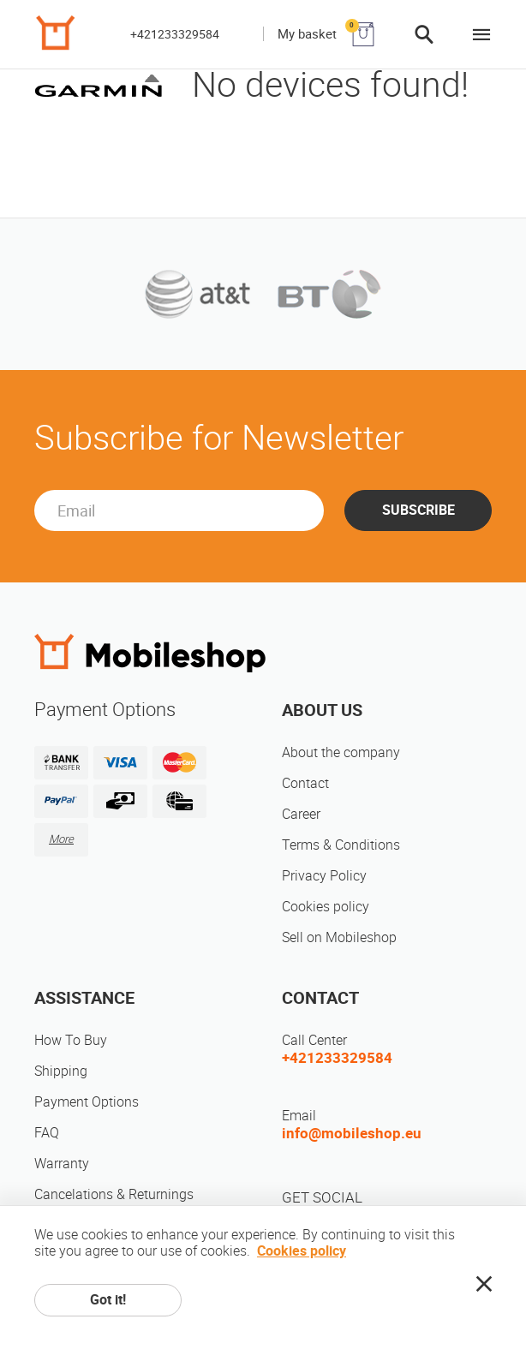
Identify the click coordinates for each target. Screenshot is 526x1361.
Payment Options (86, 1102)
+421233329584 (174, 34)
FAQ (46, 1133)
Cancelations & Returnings (114, 1194)
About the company (341, 752)
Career (301, 814)
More (61, 839)
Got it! (108, 1300)
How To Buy (70, 1040)
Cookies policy (325, 906)
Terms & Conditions (341, 845)
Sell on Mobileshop (339, 937)
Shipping (60, 1071)
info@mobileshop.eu (351, 1133)
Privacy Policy (324, 876)
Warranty (61, 1163)
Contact (305, 783)
